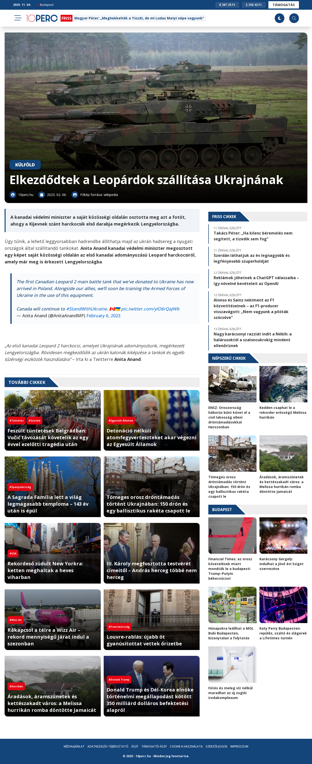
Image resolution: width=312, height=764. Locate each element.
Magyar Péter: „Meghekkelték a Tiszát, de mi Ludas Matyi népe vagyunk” (139, 18)
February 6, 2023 (103, 315)
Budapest (45, 5)
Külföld (25, 165)
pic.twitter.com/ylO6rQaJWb (150, 309)
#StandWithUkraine (86, 309)
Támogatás (284, 4)
